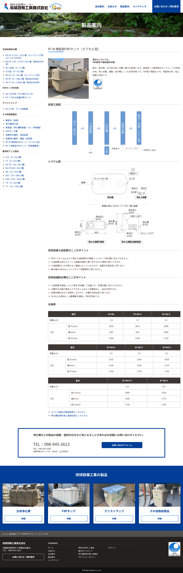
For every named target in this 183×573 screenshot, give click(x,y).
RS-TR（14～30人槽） (16, 164)
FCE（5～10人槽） (14, 157)
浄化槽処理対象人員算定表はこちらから (69, 415)
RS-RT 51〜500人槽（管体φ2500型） (23, 78)
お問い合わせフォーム (122, 445)
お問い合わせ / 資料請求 (166, 6)
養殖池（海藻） (13, 120)
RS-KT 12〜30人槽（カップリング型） (23, 75)
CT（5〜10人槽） (14, 160)
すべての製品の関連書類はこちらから (68, 411)
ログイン (112, 547)
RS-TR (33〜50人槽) (15, 168)
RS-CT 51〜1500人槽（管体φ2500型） (23, 82)
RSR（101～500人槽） (16, 179)
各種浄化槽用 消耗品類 (17, 134)
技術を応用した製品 (86, 547)
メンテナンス (140, 6)
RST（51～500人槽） (15, 175)
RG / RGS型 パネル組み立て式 (19, 93)
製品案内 (124, 6)
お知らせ (112, 6)
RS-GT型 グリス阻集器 (17, 108)
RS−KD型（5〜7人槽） (16, 67)
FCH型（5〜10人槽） (15, 71)
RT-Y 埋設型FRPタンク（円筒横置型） (23, 145)
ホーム (5, 533)
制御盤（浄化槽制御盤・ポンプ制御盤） (24, 127)
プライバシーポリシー (87, 557)
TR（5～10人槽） (14, 182)
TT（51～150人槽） (15, 186)
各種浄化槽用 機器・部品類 (19, 138)
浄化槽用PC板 (12, 123)
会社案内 (99, 6)
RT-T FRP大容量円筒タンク (18, 97)
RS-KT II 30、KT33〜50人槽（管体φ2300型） (24, 63)
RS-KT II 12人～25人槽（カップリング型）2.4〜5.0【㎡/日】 (25, 56)
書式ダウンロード (85, 551)
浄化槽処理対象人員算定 (88, 554)
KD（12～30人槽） (14, 171)
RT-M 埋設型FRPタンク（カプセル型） (23, 142)
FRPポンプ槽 (11, 131)
